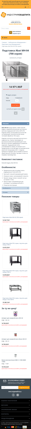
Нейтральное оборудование (17, 42)
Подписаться (24, 387)
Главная (4, 42)
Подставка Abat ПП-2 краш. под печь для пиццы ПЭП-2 (15, 244)
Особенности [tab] (16, 188)
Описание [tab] (16, 123)
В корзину (15, 105)
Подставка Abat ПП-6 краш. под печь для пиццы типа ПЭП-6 (15, 298)
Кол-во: (8, 100)
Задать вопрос (11, 95)
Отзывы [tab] (16, 192)
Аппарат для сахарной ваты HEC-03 (12, 318)
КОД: (7, 98)
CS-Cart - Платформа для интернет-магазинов (15, 423)
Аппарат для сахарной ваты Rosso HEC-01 (14, 339)
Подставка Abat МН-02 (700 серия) (13, 217)
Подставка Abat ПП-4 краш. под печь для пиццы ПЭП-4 (15, 271)
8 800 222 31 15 (16, 22)
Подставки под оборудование (11, 44)
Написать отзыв (15, 58)
